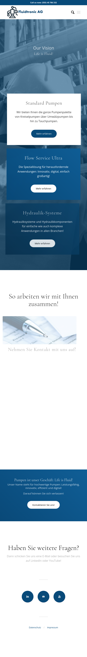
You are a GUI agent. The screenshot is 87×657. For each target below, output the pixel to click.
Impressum (52, 627)
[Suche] (71, 12)
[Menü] (78, 12)
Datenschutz (35, 627)
